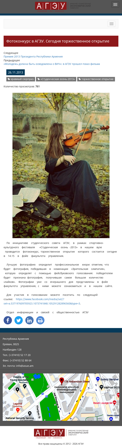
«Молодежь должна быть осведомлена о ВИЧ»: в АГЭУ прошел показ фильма (52, 64)
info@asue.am (24, 365)
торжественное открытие (96, 79)
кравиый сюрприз (21, 79)
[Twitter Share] (18, 320)
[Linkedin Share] (29, 320)
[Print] (40, 320)
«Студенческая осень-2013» (56, 79)
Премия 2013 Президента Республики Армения (33, 56)
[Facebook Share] (8, 320)
